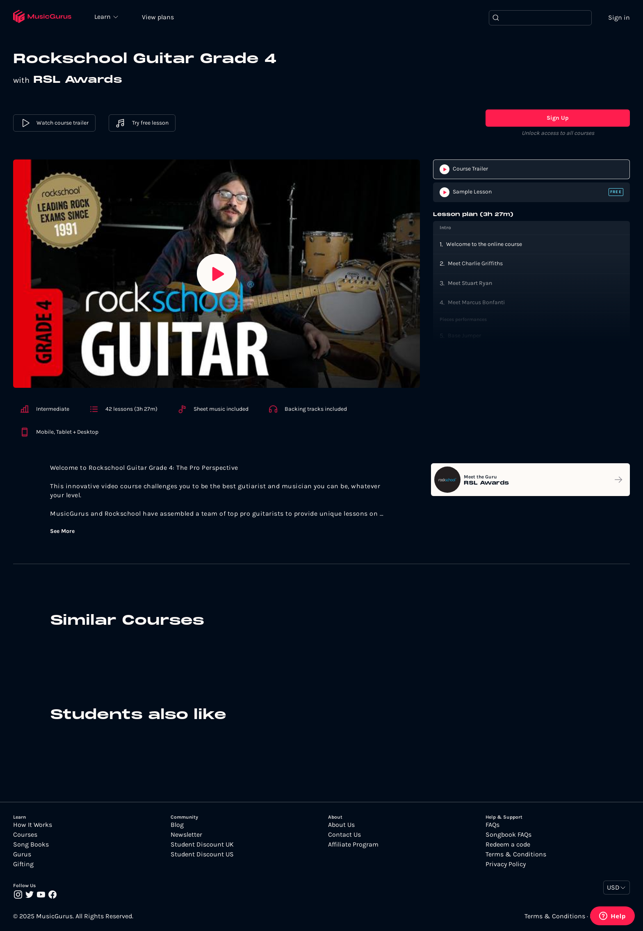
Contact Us (344, 834)
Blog (177, 825)
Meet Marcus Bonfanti (476, 302)
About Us (341, 825)
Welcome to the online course (484, 244)
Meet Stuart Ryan (470, 283)
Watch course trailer (54, 123)
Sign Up (558, 117)
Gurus (22, 854)
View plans (158, 17)
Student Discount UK (202, 844)
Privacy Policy (506, 864)
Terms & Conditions (516, 854)
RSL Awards (77, 80)
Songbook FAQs (508, 834)
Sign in (619, 17)
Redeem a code (508, 844)
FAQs (492, 825)
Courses (25, 834)
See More (62, 531)
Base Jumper (464, 335)
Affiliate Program (353, 844)
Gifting (23, 864)
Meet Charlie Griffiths (475, 263)
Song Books (31, 844)
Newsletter (186, 834)
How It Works (32, 825)
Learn (103, 16)
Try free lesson (142, 123)
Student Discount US (202, 854)
